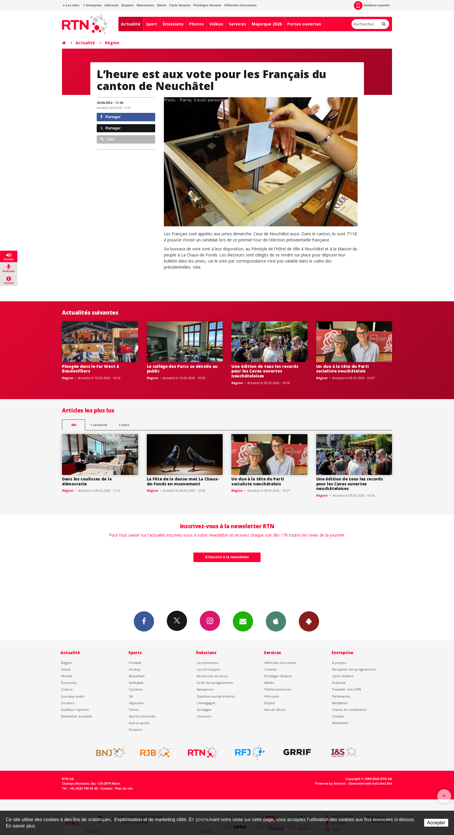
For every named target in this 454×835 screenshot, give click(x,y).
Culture (67, 689)
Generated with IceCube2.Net (370, 783)
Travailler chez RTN (346, 689)
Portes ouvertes (304, 24)
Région (112, 42)
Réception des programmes (354, 669)
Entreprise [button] (92, 5)
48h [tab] (73, 425)
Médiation (340, 703)
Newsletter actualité (76, 716)
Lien (107, 139)
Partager (110, 117)
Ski (131, 696)
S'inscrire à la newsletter (227, 557)
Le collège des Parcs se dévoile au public (182, 369)
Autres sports (139, 723)
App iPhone (276, 621)
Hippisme (136, 703)
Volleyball (136, 682)
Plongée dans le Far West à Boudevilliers (90, 369)
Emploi (269, 703)
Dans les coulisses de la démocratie (86, 481)
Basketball (136, 676)
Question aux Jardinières (216, 696)
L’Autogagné (206, 703)
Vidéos (216, 24)
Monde (66, 676)
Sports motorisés (142, 716)
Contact (338, 716)
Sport (151, 24)
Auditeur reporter (75, 709)
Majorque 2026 (267, 24)
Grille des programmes (215, 682)
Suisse (66, 669)
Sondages (204, 709)
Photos (196, 24)
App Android (309, 621)
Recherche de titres (212, 676)
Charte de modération (349, 709)
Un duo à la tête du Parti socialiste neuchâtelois (342, 369)
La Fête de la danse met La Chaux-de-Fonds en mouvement (183, 481)
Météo (269, 682)
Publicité (339, 682)
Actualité (130, 24)
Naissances (145, 5)
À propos (339, 663)
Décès (161, 5)
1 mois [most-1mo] (124, 425)
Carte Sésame (180, 5)
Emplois (127, 5)
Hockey (134, 669)
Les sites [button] (71, 5)
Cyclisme (135, 689)
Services (237, 24)
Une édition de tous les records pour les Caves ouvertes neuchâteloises (264, 371)
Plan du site (124, 788)
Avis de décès (274, 709)
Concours (204, 716)
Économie (69, 682)
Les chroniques (208, 669)
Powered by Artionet (330, 783)
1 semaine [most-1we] (98, 425)
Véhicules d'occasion (240, 5)
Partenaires (341, 696)
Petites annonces (277, 689)
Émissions (173, 24)
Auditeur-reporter (372, 5)
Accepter (436, 822)
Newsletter (340, 723)
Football (135, 663)
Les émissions (207, 663)
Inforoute (112, 5)
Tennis (134, 709)
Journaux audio (73, 696)
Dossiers (67, 703)
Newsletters (243, 621)
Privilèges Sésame (207, 5)
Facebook (144, 621)
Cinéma (270, 669)
